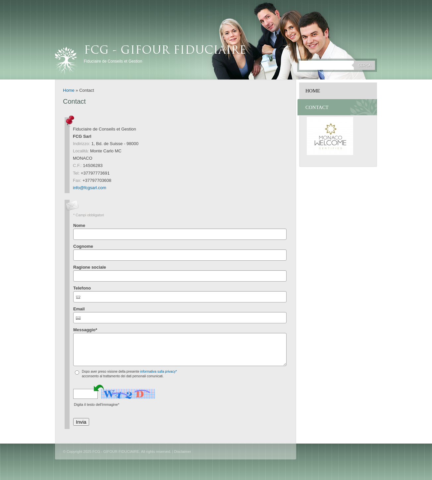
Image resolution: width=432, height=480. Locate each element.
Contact (317, 107)
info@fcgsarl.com (89, 187)
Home (69, 90)
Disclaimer (182, 451)
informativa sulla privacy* (158, 371)
